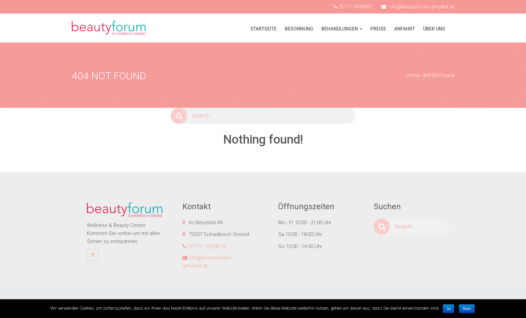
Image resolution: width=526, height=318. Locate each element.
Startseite (263, 28)
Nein (467, 308)
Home (412, 75)
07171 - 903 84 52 (207, 246)
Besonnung (299, 28)
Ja (448, 308)
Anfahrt (404, 28)
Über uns (434, 28)
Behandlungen (339, 28)
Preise (378, 28)
